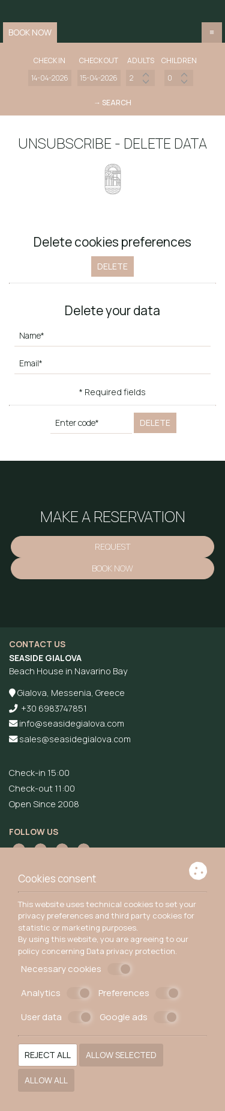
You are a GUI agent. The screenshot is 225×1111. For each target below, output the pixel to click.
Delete (112, 266)
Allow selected (121, 1054)
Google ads (139, 1017)
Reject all (48, 1054)
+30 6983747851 (54, 708)
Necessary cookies (76, 969)
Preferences (138, 993)
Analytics (56, 993)
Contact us (37, 644)
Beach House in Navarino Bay (68, 671)
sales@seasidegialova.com (75, 739)
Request (113, 546)
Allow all (46, 1080)
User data (56, 1017)
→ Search (112, 102)
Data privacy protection (130, 951)
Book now (30, 32)
